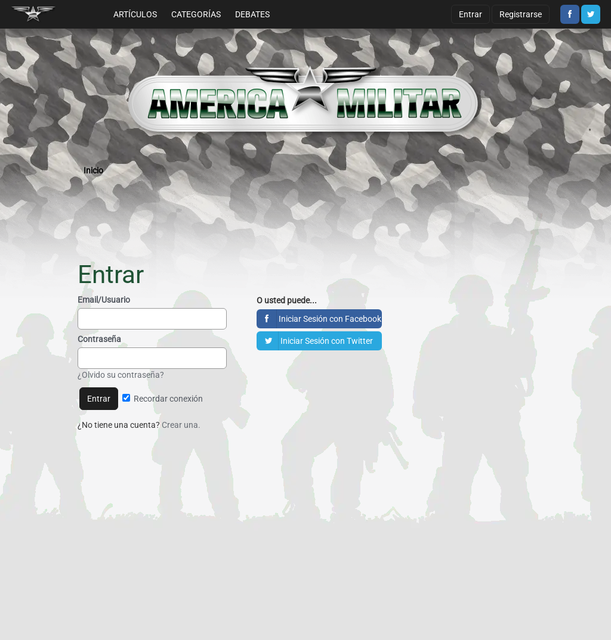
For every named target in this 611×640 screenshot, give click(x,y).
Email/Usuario (104, 300)
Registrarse (520, 14)
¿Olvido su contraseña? (121, 375)
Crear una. (181, 425)
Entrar (470, 14)
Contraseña (99, 339)
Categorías (196, 14)
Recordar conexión (162, 398)
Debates (252, 14)
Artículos (135, 14)
